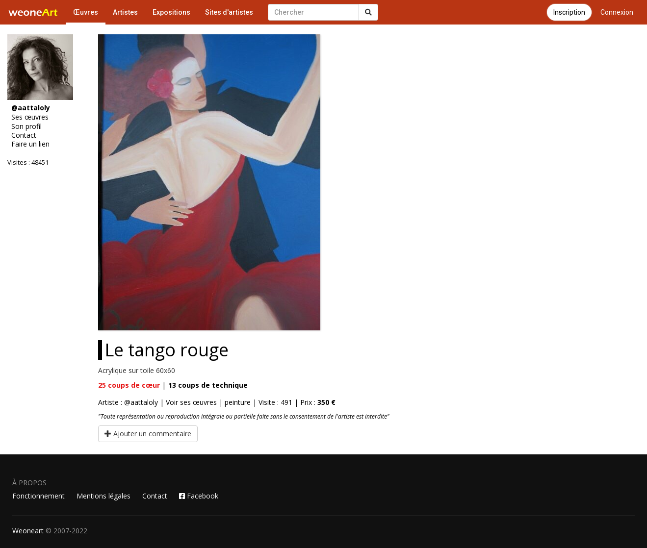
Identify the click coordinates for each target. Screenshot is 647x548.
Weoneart (28, 530)
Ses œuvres (30, 117)
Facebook (198, 495)
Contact (23, 135)
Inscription (569, 12)
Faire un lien (30, 144)
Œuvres (85, 12)
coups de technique (208, 385)
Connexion (616, 12)
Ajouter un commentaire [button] (147, 433)
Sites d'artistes (229, 12)
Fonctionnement (38, 495)
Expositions (171, 12)
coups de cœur (129, 385)
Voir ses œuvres (191, 402)
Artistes (125, 12)
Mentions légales (103, 495)
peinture (238, 402)
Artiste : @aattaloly (128, 402)
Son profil (26, 126)
